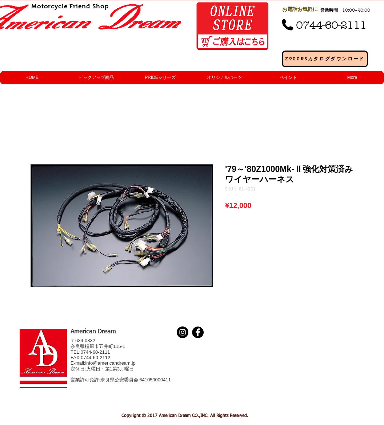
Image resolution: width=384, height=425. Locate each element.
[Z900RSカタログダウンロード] (325, 59)
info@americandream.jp (110, 363)
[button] (96, 77)
